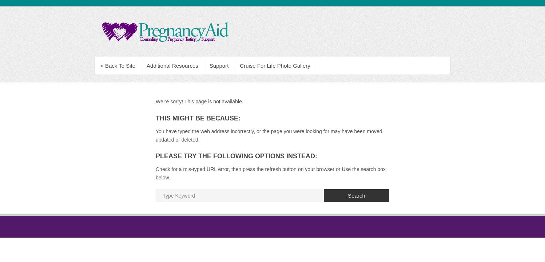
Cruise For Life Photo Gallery (275, 66)
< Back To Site (117, 66)
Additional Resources (172, 66)
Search (356, 195)
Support (219, 66)
